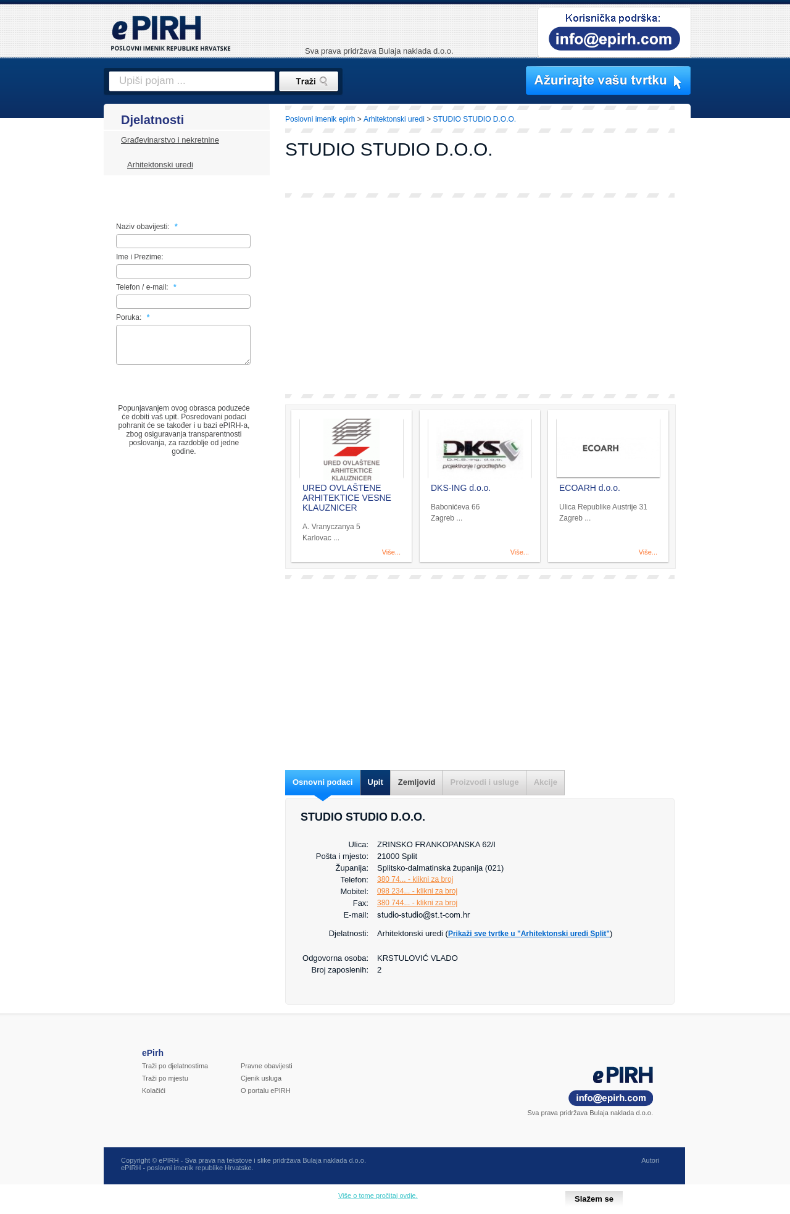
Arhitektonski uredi (160, 164)
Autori (650, 1160)
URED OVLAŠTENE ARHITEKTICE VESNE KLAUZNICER (346, 498)
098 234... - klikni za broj (417, 891)
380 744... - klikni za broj (417, 902)
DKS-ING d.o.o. (461, 488)
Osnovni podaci (323, 782)
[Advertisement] (480, 295)
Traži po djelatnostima (175, 1066)
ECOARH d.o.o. (589, 488)
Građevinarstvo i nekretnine (170, 139)
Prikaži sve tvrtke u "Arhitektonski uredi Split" (529, 933)
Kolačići (153, 1090)
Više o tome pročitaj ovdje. (378, 1195)
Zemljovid (417, 782)
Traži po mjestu (165, 1078)
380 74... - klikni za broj (415, 879)
